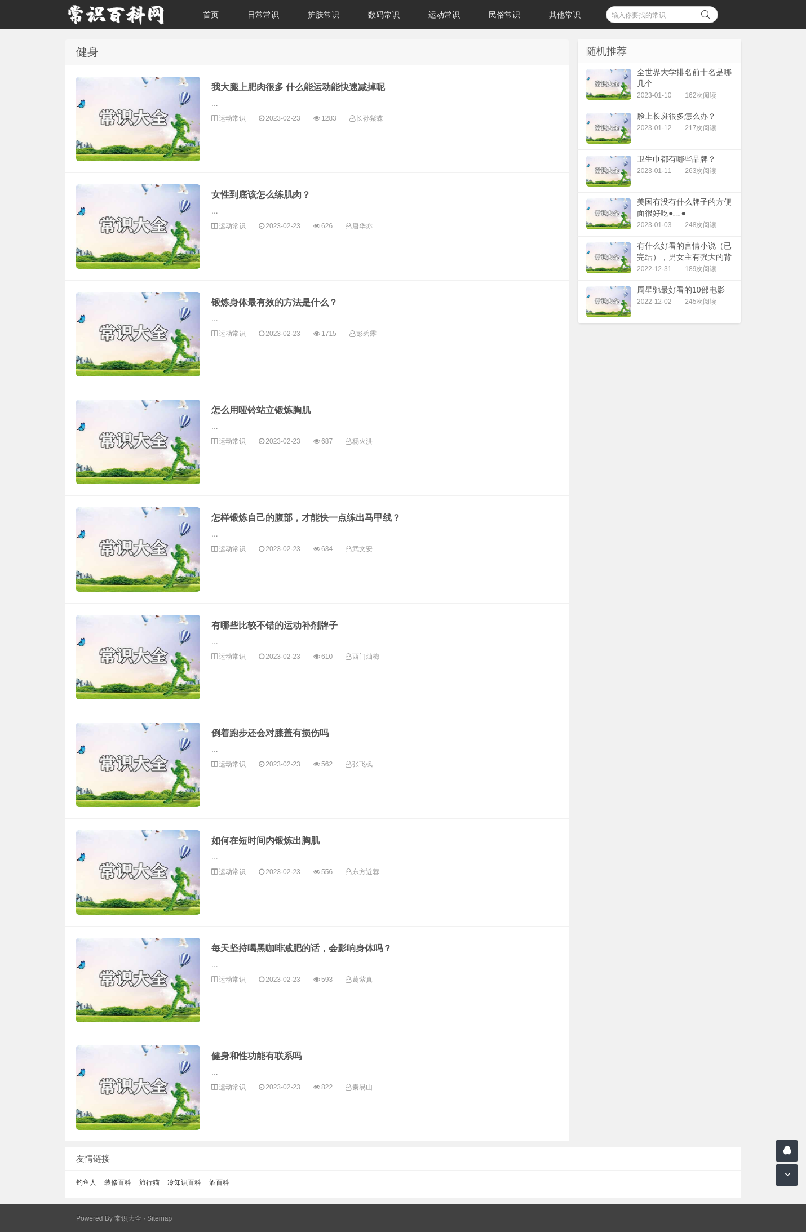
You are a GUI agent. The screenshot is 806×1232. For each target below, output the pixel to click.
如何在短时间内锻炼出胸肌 (265, 840)
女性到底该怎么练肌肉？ (261, 195)
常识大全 (127, 1218)
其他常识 (565, 14)
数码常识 (384, 14)
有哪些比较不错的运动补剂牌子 (274, 625)
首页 (211, 14)
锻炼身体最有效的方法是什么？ (274, 302)
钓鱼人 (86, 1182)
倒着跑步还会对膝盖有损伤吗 (270, 733)
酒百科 (219, 1182)
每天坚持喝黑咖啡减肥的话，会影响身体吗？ (301, 948)
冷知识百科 (184, 1182)
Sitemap (159, 1218)
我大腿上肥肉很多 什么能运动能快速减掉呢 (298, 87)
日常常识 (263, 14)
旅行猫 (149, 1182)
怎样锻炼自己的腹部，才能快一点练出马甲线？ (306, 517)
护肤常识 (323, 14)
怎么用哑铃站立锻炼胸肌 (261, 410)
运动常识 (444, 14)
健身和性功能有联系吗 (256, 1056)
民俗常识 (504, 14)
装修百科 (117, 1182)
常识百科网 (121, 14)
